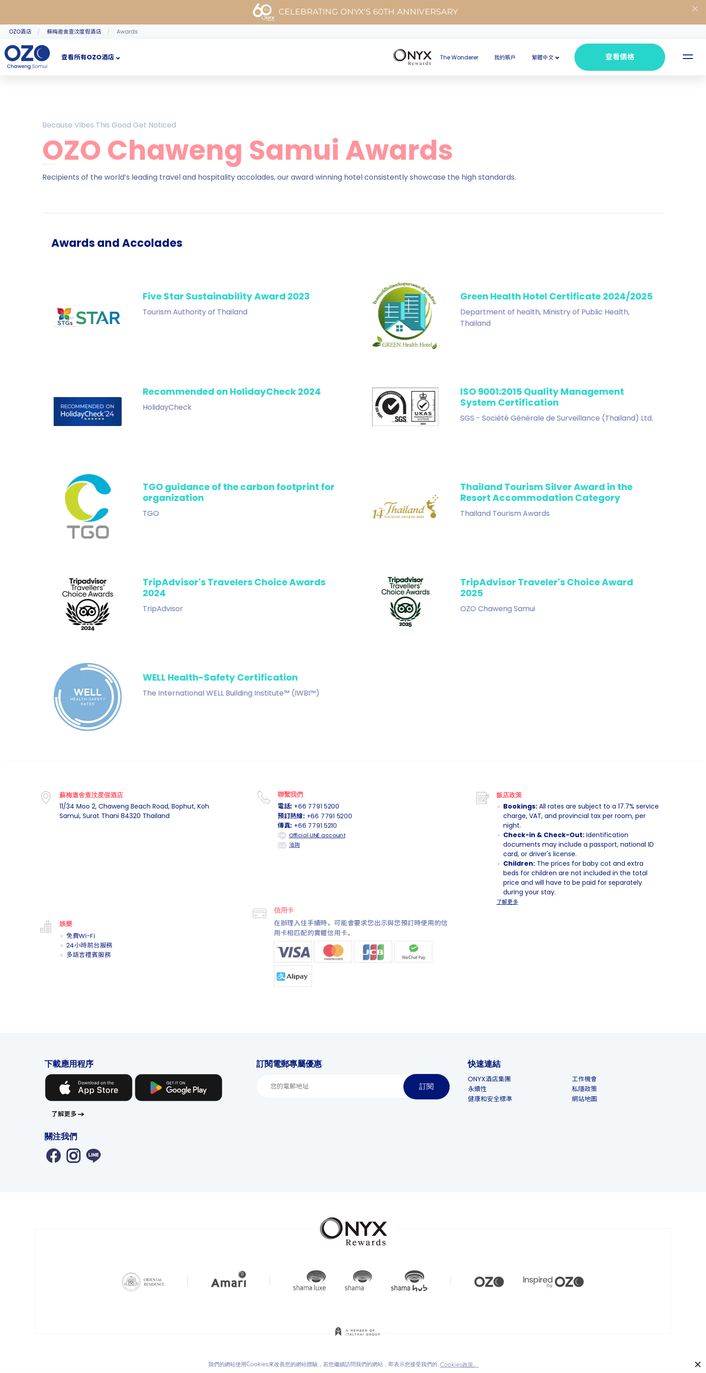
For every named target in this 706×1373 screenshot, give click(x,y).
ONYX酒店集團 (489, 1079)
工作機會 (584, 1079)
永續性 (477, 1088)
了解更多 (507, 902)
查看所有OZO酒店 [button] (87, 57)
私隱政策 (584, 1088)
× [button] (698, 1364)
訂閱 (426, 1086)
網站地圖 (584, 1098)
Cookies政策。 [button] (459, 1365)
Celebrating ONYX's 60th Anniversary (355, 12)
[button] (542, 57)
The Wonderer (459, 57)
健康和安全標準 (490, 1098)
